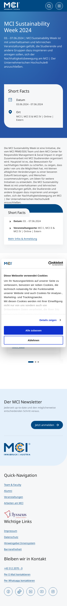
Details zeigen (48, 320)
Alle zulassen (33, 330)
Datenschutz (11, 537)
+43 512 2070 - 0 (13, 568)
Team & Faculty (12, 484)
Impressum (10, 530)
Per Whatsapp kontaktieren (19, 580)
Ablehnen (33, 340)
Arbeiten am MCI (13, 503)
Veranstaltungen (13, 496)
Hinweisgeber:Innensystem (19, 543)
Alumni (8, 490)
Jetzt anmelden (47, 425)
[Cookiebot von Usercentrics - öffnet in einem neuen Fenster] (48, 263)
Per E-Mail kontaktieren (17, 574)
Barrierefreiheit (13, 549)
